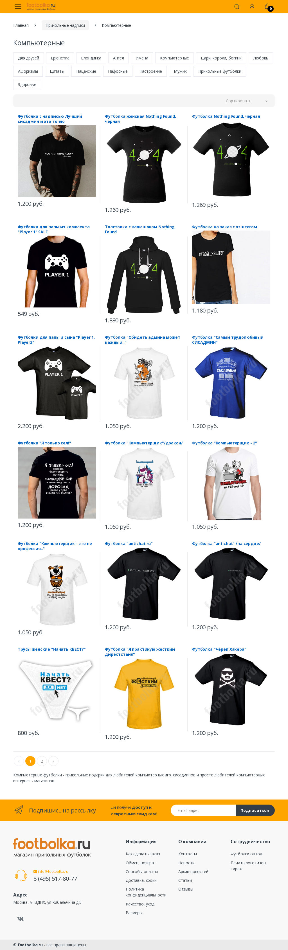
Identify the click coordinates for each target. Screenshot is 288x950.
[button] (237, 6)
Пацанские (86, 71)
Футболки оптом (246, 853)
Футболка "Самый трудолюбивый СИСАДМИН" (228, 340)
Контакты (187, 853)
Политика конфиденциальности (146, 892)
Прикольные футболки (219, 71)
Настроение (151, 71)
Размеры (134, 912)
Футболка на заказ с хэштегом (224, 226)
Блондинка (91, 58)
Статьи (185, 880)
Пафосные (118, 71)
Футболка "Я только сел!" (44, 443)
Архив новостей (193, 871)
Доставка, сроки (141, 880)
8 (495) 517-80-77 (55, 878)
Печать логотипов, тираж (249, 865)
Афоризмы (28, 71)
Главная (21, 25)
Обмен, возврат (141, 862)
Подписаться (254, 810)
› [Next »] (53, 761)
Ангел (118, 58)
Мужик (180, 71)
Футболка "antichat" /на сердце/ (226, 543)
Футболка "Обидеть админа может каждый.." (142, 340)
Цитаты (57, 71)
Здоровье (27, 84)
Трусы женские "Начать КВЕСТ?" (52, 649)
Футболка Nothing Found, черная (226, 116)
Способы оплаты (142, 871)
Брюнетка (60, 58)
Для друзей (28, 58)
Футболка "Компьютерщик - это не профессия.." (55, 546)
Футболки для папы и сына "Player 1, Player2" (56, 340)
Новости (186, 862)
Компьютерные (174, 58)
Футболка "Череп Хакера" (219, 649)
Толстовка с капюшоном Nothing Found (140, 229)
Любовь (260, 58)
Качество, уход (140, 904)
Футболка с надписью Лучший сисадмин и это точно (50, 119)
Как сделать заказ (143, 853)
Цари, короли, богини (221, 58)
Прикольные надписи (65, 25)
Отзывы (185, 889)
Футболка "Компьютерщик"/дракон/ (144, 443)
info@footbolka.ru (50, 871)
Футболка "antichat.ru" (129, 543)
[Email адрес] (203, 810)
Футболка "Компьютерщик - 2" (224, 443)
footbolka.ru (30, 944)
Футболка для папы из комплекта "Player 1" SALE (54, 229)
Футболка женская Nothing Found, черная (140, 119)
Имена (142, 58)
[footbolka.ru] (41, 6)
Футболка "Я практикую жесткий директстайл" (140, 652)
